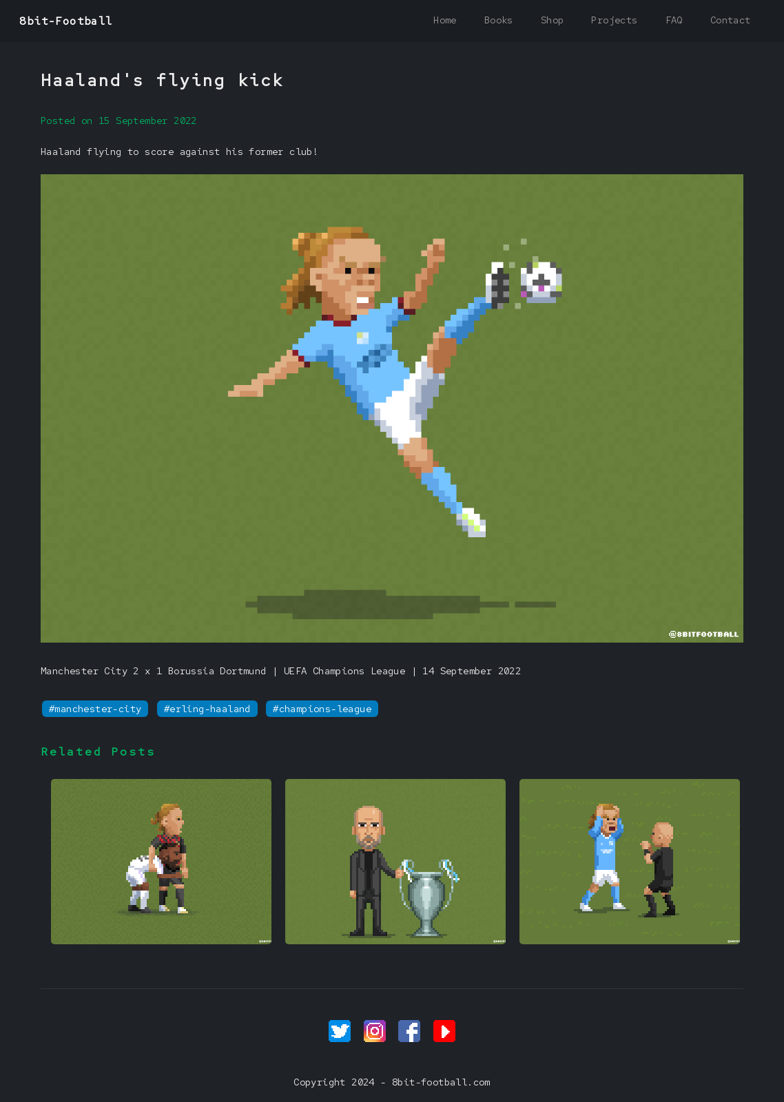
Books (498, 20)
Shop (552, 20)
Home (445, 20)
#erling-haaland (207, 709)
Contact (730, 20)
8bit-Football (65, 21)
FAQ (674, 20)
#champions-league (322, 709)
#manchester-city (95, 709)
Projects (614, 20)
